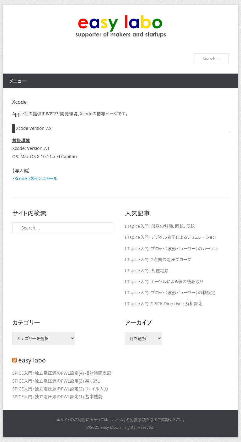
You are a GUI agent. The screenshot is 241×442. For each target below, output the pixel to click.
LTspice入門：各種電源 (147, 270)
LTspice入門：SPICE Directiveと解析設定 (164, 304)
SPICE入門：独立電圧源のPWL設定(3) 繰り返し (56, 381)
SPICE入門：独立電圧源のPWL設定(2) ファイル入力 (60, 389)
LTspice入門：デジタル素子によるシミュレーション (170, 237)
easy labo (32, 360)
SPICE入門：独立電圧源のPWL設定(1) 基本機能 (57, 397)
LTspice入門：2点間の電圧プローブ (158, 259)
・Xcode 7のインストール (34, 178)
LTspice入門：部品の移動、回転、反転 (160, 226)
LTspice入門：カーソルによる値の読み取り (164, 282)
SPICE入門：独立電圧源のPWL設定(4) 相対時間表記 (61, 373)
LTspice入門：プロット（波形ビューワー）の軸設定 (170, 293)
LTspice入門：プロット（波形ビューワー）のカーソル (171, 248)
